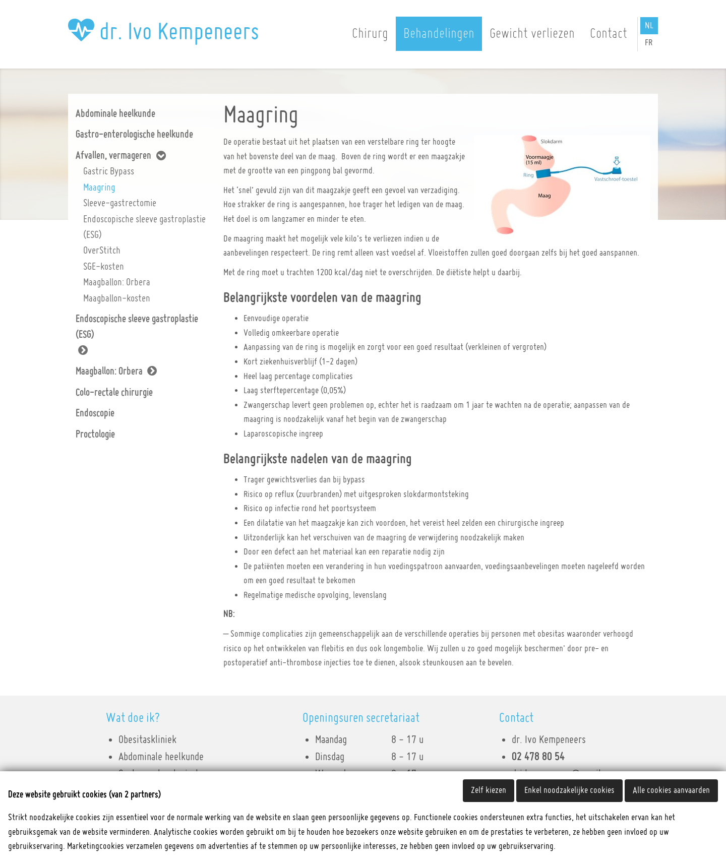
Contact (608, 33)
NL (649, 26)
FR (648, 43)
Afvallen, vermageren (113, 155)
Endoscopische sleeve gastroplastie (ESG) (144, 227)
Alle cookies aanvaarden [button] (671, 790)
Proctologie (95, 434)
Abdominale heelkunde (115, 113)
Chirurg (370, 33)
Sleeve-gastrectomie (119, 203)
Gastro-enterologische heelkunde (134, 134)
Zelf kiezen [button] (488, 790)
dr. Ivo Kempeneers (163, 32)
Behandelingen (438, 33)
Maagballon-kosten (116, 298)
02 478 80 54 (538, 757)
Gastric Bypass (108, 171)
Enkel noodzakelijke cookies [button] (569, 790)
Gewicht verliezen (532, 33)
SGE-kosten (103, 266)
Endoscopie (95, 413)
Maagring (99, 187)
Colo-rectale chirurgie (114, 392)
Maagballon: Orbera (116, 282)
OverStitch (101, 250)
